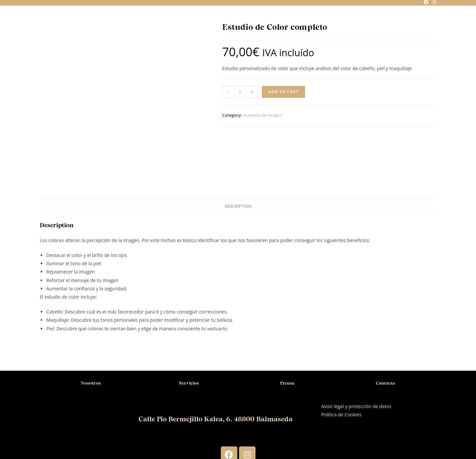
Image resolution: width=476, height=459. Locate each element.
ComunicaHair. (282, 432)
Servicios (189, 334)
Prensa (287, 334)
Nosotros (90, 334)
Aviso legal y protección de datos (356, 358)
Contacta (385, 334)
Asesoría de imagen (262, 115)
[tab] (238, 158)
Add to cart (283, 92)
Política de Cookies (341, 366)
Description (238, 158)
